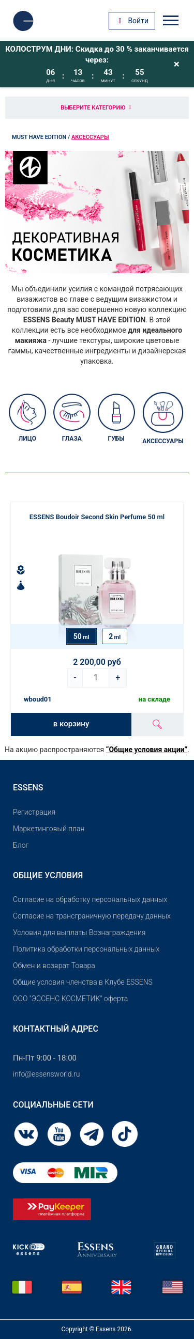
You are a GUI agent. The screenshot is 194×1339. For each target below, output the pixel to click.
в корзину (71, 723)
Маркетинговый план (48, 828)
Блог (20, 845)
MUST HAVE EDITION (39, 137)
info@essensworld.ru (46, 1074)
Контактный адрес (55, 1029)
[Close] (177, 64)
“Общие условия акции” (146, 749)
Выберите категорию (97, 107)
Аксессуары (90, 137)
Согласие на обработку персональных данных (90, 899)
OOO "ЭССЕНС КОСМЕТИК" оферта (70, 998)
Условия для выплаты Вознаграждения (79, 932)
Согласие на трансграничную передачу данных (92, 916)
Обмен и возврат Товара (54, 965)
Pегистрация (34, 812)
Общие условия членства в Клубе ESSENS (83, 982)
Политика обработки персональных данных (86, 949)
